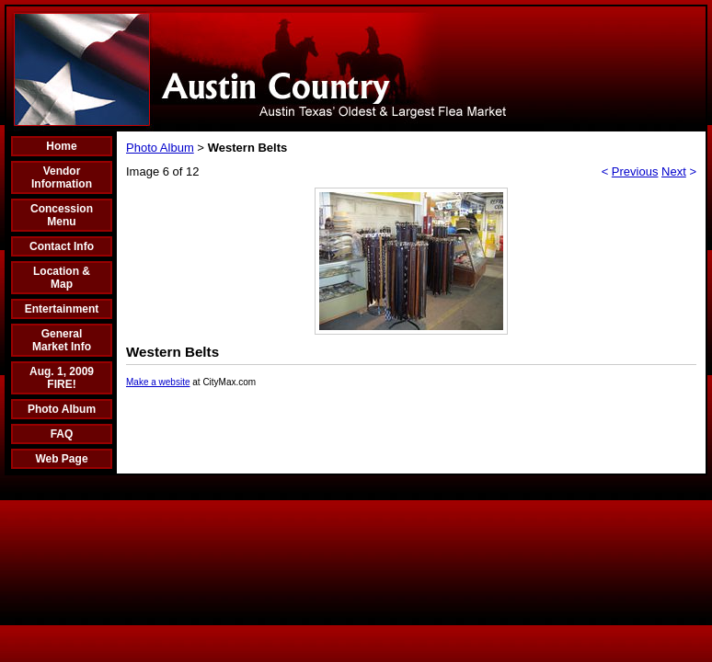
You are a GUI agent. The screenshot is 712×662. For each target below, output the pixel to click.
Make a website (157, 382)
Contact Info (61, 246)
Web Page (61, 458)
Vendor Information (61, 177)
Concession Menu (61, 215)
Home (61, 146)
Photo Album (62, 409)
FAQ (62, 434)
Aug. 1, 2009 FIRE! (61, 378)
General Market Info (61, 340)
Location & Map (61, 278)
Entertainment (62, 308)
